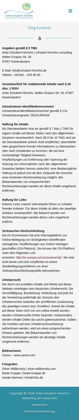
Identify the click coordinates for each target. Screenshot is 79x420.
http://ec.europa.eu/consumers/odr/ (39, 257)
